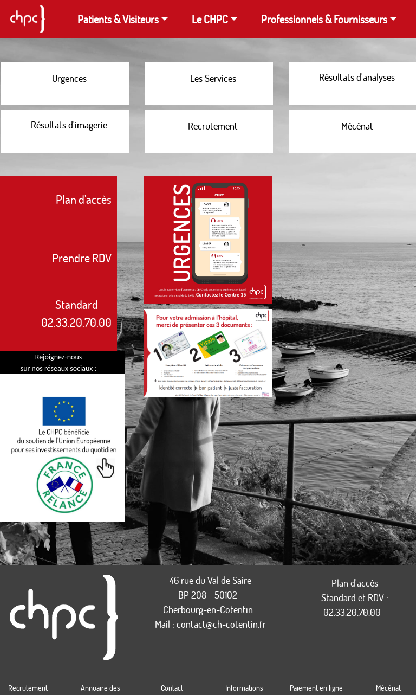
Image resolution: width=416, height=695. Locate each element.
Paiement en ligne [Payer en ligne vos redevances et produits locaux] (316, 688)
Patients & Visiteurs (118, 19)
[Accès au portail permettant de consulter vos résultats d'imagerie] (65, 131)
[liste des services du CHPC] (209, 83)
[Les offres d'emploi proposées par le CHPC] (209, 131)
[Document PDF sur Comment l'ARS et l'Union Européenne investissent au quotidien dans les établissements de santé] (64, 455)
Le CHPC (210, 19)
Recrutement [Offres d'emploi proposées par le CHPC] (28, 688)
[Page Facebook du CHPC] (16, 381)
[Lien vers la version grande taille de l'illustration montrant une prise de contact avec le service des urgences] (208, 242)
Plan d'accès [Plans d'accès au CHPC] (355, 582)
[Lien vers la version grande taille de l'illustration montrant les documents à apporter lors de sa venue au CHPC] (208, 355)
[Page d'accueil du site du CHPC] (27, 19)
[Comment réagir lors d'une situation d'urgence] (65, 83)
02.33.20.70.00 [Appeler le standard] (352, 612)
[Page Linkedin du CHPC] (5, 381)
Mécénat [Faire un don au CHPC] (388, 688)
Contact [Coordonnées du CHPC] (172, 688)
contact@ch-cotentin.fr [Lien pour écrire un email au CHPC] (221, 623)
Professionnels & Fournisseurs (324, 19)
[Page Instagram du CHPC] (11, 381)
